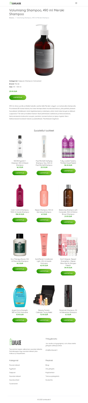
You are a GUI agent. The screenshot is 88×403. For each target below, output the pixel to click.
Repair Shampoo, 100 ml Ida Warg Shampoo (44, 211)
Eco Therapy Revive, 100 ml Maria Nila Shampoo (20, 260)
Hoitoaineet (37, 81)
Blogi (47, 365)
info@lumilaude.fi (51, 350)
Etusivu (11, 18)
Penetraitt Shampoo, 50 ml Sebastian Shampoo (68, 311)
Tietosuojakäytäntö (52, 376)
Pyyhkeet (12, 369)
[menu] (76, 3)
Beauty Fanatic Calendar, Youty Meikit (44, 311)
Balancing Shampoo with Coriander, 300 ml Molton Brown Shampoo (68, 212)
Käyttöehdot (50, 372)
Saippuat (21, 81)
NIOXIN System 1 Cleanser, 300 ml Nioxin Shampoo (19, 163)
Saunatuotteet (14, 380)
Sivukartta (49, 380)
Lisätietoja (17, 97)
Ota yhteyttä (50, 369)
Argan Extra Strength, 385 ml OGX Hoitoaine (20, 311)
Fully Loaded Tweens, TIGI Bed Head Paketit (68, 162)
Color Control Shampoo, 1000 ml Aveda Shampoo (20, 211)
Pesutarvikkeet (14, 365)
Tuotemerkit (13, 384)
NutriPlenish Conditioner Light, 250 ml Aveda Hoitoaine (44, 261)
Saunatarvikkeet (15, 376)
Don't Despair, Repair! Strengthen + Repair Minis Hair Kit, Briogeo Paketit (68, 262)
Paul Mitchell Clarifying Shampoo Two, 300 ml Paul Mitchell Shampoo (44, 163)
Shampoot (29, 81)
